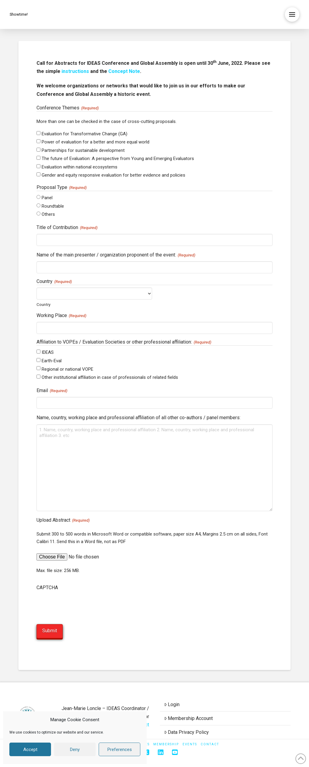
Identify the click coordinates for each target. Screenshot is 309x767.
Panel (47, 197)
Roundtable (53, 206)
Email (52, 391)
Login (172, 704)
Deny (75, 749)
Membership (166, 743)
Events (190, 743)
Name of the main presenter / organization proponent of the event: (116, 255)
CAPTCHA (47, 587)
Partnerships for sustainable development (83, 150)
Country (43, 304)
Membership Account (188, 717)
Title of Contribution (67, 228)
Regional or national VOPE (67, 369)
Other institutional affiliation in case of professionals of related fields (110, 377)
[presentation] (82, 606)
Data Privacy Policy (186, 731)
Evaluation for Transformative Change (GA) (84, 134)
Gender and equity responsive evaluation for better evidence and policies (113, 175)
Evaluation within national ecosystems (79, 167)
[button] (292, 14)
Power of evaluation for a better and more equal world (95, 142)
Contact (210, 743)
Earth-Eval (52, 360)
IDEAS (48, 352)
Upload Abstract (63, 520)
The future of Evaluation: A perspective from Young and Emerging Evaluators (118, 158)
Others (48, 214)
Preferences (119, 749)
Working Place (61, 316)
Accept (30, 749)
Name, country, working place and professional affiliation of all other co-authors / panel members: (139, 417)
